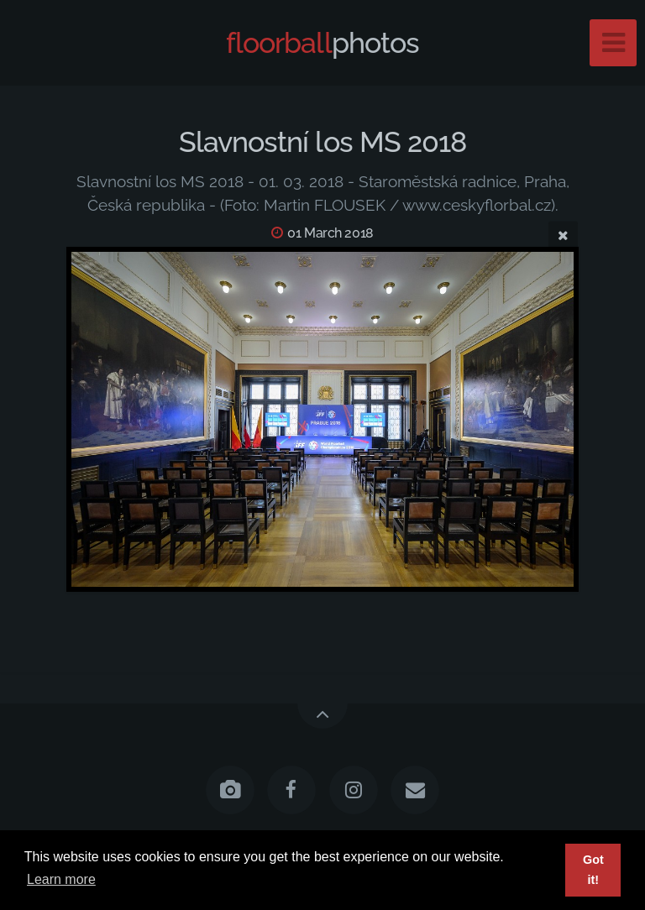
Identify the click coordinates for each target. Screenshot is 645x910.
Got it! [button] (593, 869)
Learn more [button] (61, 879)
